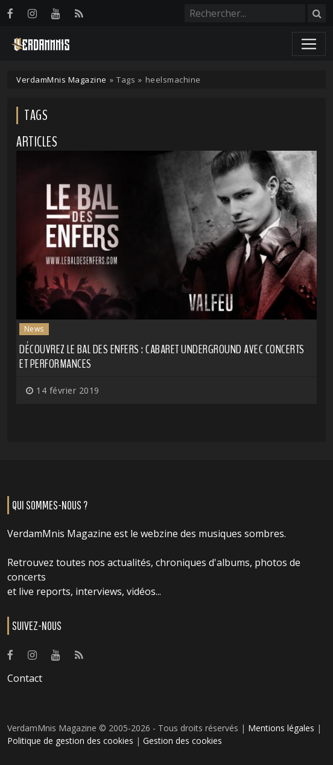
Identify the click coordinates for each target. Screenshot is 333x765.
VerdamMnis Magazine (61, 79)
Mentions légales (281, 728)
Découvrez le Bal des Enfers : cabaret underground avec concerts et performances (162, 356)
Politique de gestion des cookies (70, 740)
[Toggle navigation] (309, 44)
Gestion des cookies (182, 740)
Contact (24, 678)
